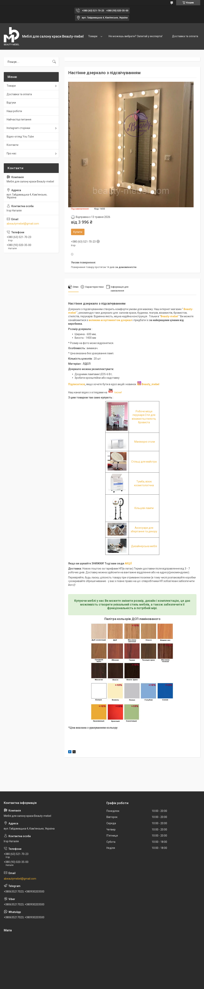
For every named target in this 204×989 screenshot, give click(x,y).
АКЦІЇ (128, 563)
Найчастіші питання (19, 119)
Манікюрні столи (144, 441)
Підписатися (76, 384)
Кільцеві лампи (144, 508)
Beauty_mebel (150, 384)
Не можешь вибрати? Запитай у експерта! (136, 36)
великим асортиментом (105, 320)
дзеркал (126, 320)
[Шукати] (54, 61)
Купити (77, 231)
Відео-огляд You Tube (20, 136)
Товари (92, 36)
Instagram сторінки (18, 128)
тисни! (115, 392)
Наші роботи (14, 111)
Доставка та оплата (185, 36)
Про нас (11, 153)
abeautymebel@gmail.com (23, 223)
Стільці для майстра (144, 461)
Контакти (12, 144)
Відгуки (11, 102)
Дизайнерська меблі (144, 546)
